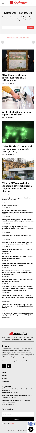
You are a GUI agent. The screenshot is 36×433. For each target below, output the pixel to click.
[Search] (30, 27)
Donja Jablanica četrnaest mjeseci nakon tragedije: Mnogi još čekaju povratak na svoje (18, 220)
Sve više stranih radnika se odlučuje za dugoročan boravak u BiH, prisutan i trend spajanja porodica (17, 272)
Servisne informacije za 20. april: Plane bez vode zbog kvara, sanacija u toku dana (17, 243)
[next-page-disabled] (33, 42)
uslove (12, 423)
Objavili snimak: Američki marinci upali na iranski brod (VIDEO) (17, 149)
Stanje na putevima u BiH (11, 205)
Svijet (4, 404)
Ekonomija (5, 397)
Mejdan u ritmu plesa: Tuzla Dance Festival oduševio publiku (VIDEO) (17, 280)
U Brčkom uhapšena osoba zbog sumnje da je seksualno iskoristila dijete (17, 264)
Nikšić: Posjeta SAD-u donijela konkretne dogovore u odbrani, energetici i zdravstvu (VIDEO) (17, 297)
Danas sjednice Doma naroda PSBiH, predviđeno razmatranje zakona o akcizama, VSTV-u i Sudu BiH (17, 212)
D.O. (3, 83)
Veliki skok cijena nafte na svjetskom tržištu (17, 113)
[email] (18, 414)
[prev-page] (2, 42)
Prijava (18, 419)
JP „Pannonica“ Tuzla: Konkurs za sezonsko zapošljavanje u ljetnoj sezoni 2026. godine (17, 314)
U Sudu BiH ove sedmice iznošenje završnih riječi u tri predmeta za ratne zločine (17, 187)
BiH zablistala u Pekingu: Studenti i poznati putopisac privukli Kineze (17, 257)
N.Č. (3, 117)
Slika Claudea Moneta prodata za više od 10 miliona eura (14, 78)
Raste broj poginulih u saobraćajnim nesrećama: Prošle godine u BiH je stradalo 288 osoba (17, 228)
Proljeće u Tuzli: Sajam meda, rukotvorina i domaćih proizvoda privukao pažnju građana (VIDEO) (17, 306)
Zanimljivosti (6, 392)
